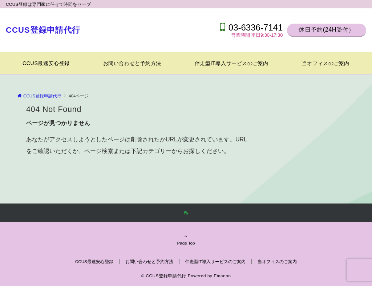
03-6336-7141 (256, 27)
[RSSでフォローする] (186, 212)
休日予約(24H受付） (327, 30)
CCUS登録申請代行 (43, 30)
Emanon (222, 275)
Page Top (186, 239)
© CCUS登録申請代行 (163, 275)
